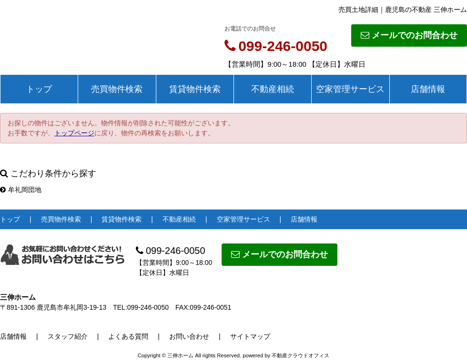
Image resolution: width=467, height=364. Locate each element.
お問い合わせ (189, 336)
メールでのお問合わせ (409, 35)
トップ (39, 89)
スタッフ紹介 (68, 336)
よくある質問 (128, 336)
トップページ (74, 133)
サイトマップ (250, 336)
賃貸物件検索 (195, 89)
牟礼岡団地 (20, 189)
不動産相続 (272, 89)
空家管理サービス (350, 89)
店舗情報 (428, 89)
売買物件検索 (116, 89)
